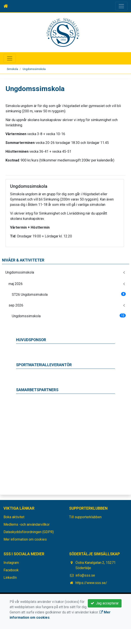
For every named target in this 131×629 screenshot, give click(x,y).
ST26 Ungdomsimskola (69, 294)
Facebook (11, 570)
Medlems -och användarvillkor (27, 524)
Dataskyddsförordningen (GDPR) (29, 532)
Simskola (12, 69)
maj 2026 (16, 284)
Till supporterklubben (85, 517)
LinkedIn (10, 577)
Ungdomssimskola (34, 69)
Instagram (11, 563)
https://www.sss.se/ (91, 583)
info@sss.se (85, 575)
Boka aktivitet (14, 517)
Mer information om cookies (25, 539)
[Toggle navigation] (121, 6)
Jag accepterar (105, 603)
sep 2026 (16, 305)
